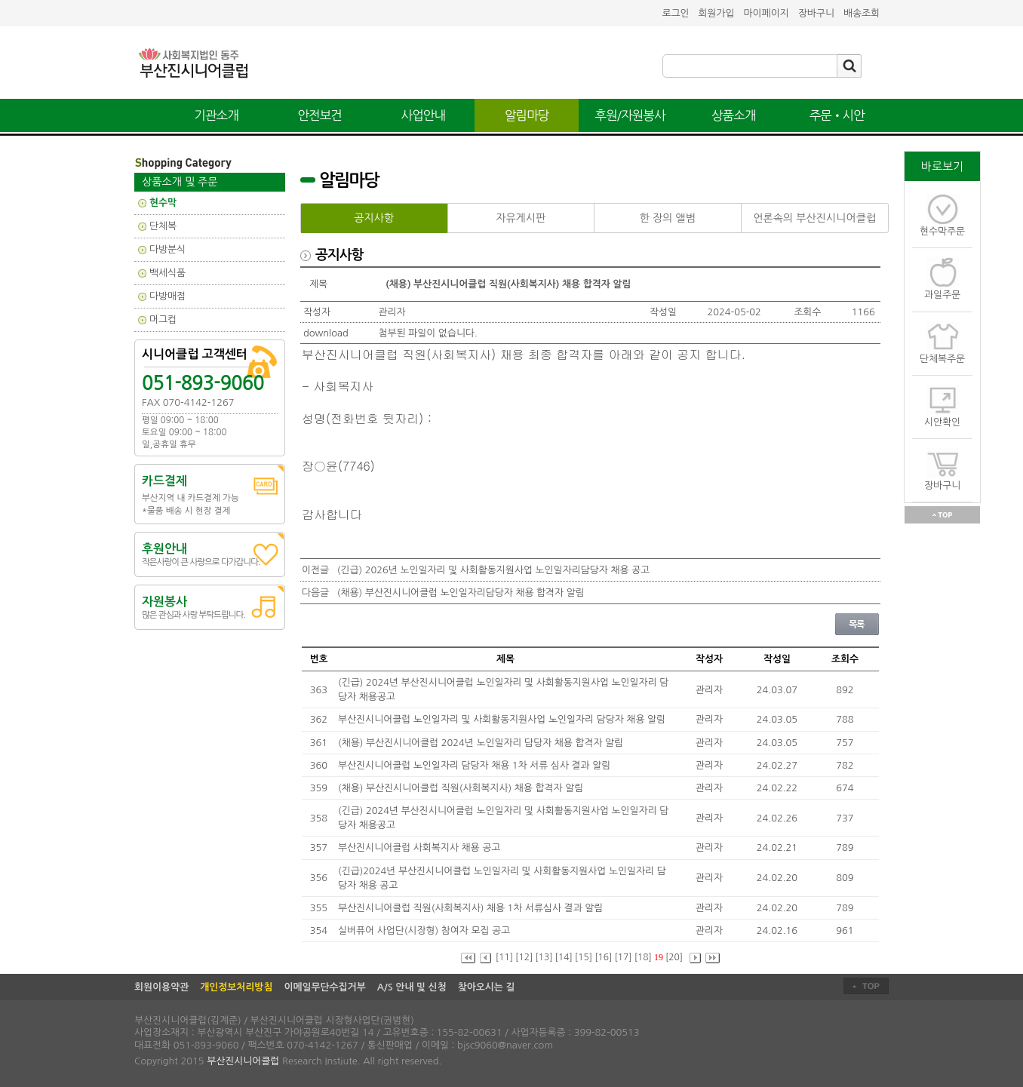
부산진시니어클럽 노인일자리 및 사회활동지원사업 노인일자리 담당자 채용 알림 (503, 719)
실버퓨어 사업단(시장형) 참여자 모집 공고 (425, 930)
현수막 (163, 202)
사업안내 (423, 115)
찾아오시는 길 (486, 987)
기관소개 (216, 115)
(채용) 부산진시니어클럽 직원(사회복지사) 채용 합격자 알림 (462, 788)
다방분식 (167, 249)
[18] (643, 957)
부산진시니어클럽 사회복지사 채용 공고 (420, 847)
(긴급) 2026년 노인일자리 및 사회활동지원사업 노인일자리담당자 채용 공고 (493, 570)
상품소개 (733, 115)
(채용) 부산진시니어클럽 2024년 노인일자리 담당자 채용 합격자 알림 (482, 743)
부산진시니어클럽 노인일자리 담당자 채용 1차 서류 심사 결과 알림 (475, 765)
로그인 (675, 13)
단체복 (163, 226)
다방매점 (167, 296)
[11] (504, 957)
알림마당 (527, 115)
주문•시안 (837, 115)
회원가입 (716, 13)
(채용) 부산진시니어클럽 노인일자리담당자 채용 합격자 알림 (461, 592)
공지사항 (374, 218)
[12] (524, 957)
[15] (583, 957)
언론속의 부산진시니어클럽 (814, 218)
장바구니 (816, 13)
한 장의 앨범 (668, 218)
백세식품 (167, 273)
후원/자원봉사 (630, 115)
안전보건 (319, 115)
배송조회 (861, 13)
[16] (603, 957)
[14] (564, 957)
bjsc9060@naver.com (505, 1045)
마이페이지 (766, 13)
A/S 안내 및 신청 (412, 987)
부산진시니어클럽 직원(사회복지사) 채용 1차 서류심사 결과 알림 (472, 908)
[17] (622, 957)
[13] (543, 957)
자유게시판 (520, 218)
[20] (674, 957)
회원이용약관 (161, 987)
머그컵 (163, 319)
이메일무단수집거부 (324, 987)
